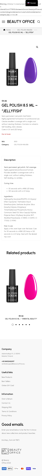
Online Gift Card (8, 385)
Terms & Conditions (9, 411)
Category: (5, 145)
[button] (37, 47)
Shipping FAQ (7, 407)
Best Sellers (6, 381)
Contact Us (6, 403)
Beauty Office (21, 21)
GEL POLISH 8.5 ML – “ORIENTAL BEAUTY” (21, 319)
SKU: (3, 142)
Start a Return (7, 399)
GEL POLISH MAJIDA (21, 145)
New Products (7, 377)
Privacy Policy (7, 416)
